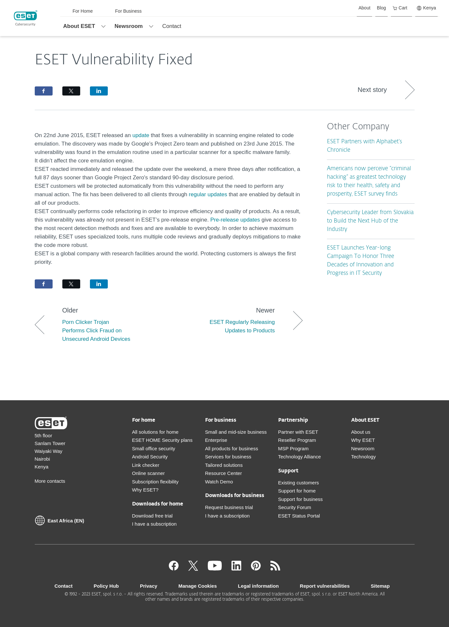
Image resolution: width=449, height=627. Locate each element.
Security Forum (294, 507)
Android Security (150, 456)
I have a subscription (154, 524)
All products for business (231, 448)
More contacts (50, 481)
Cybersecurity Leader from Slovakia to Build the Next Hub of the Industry (370, 221)
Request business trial (229, 507)
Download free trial (152, 515)
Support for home (297, 490)
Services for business (228, 456)
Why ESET (363, 440)
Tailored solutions (224, 465)
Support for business (300, 499)
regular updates (208, 194)
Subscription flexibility (155, 481)
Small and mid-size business (236, 432)
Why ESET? (145, 490)
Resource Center (223, 473)
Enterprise (216, 440)
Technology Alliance (299, 456)
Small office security (153, 448)
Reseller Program (297, 440)
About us (360, 432)
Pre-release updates (235, 220)
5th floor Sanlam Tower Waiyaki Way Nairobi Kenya (50, 451)
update (141, 135)
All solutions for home (155, 432)
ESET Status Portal (299, 515)
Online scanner (148, 473)
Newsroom (363, 448)
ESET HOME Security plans (162, 440)
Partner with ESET (298, 432)
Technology (363, 456)
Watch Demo (219, 481)
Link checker (145, 465)
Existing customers (298, 482)
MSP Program (293, 448)
